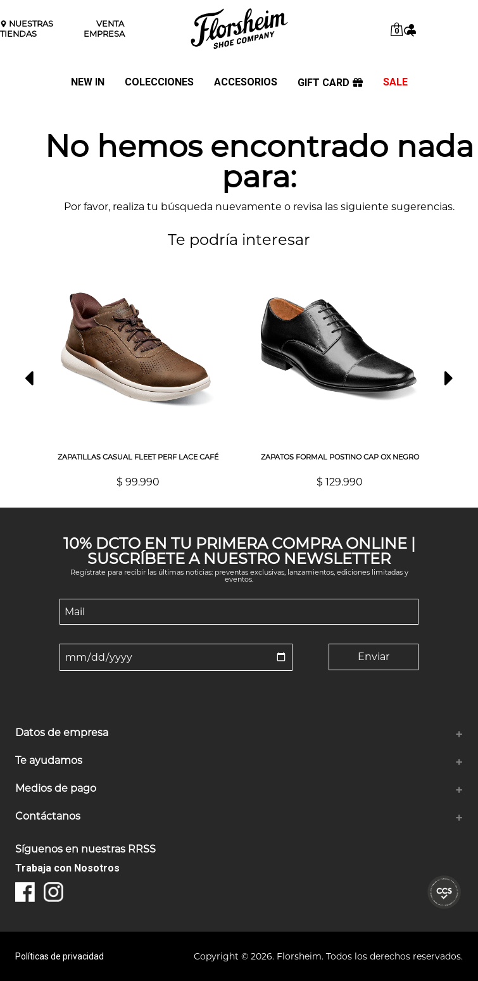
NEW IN (87, 82)
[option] (138, 372)
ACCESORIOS (245, 82)
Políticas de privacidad (59, 956)
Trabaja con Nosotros (67, 868)
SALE (395, 82)
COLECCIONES (159, 82)
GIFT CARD (330, 83)
